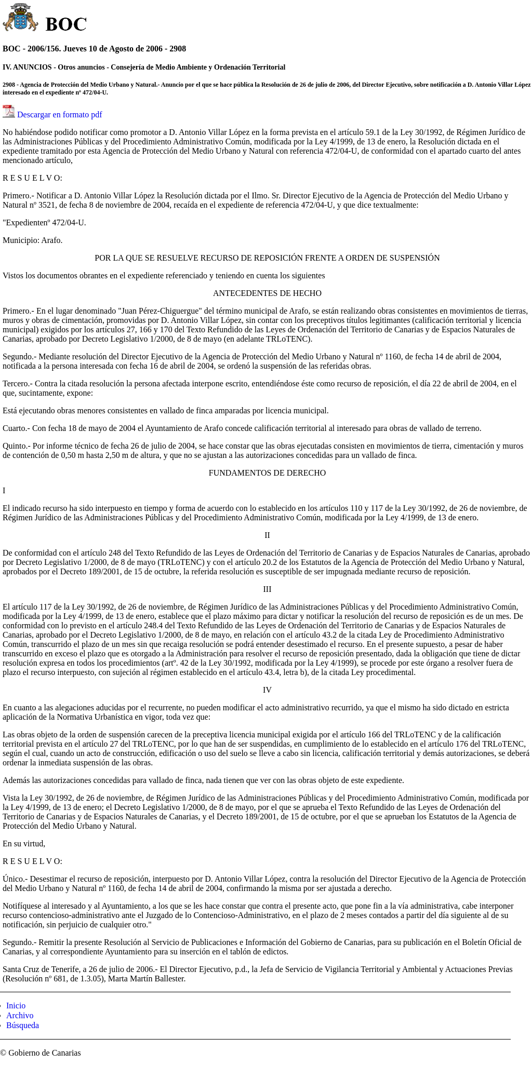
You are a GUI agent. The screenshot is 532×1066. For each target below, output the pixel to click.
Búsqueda (22, 1025)
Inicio (15, 1005)
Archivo (19, 1015)
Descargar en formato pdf (59, 114)
